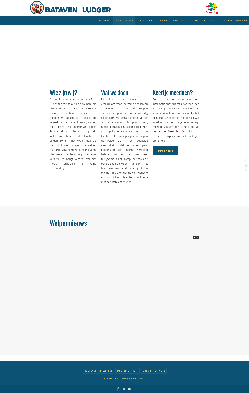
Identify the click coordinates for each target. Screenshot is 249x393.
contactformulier (169, 131)
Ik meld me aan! (165, 150)
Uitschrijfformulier (154, 370)
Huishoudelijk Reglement (98, 370)
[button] (197, 237)
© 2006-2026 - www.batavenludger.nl (124, 378)
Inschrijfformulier (127, 370)
